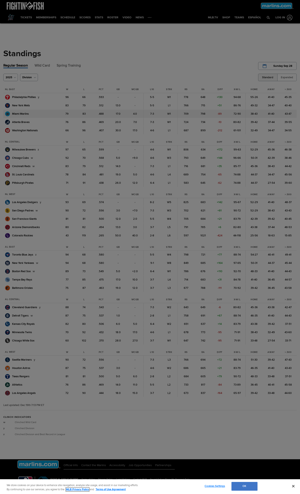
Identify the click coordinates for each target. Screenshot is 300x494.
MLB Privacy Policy (77, 489)
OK (244, 486)
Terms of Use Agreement (111, 489)
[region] (150, 486)
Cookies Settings (215, 486)
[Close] (293, 486)
